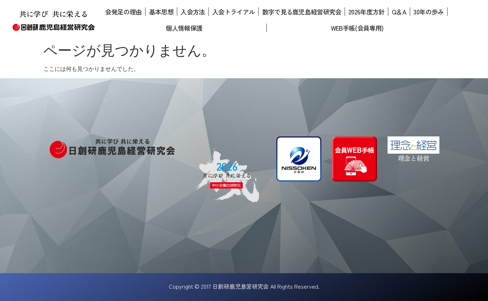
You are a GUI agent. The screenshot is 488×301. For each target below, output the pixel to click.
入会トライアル (233, 11)
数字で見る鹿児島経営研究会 (301, 11)
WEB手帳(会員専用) (357, 27)
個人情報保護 (184, 27)
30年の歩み (428, 11)
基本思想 (161, 11)
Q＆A (399, 11)
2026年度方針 (366, 11)
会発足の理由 (123, 11)
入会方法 (192, 11)
